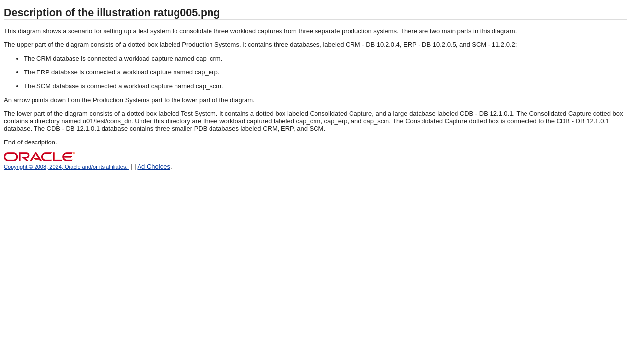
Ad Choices (153, 166)
